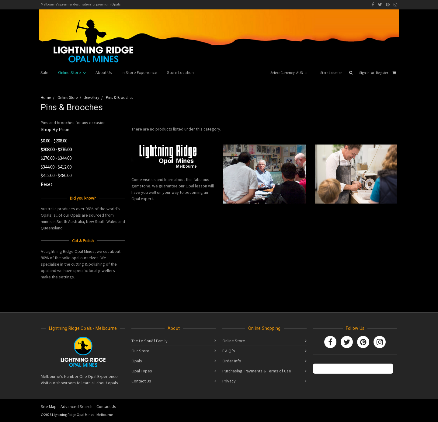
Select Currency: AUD (288, 72)
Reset (46, 184)
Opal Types (141, 371)
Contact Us (141, 381)
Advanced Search (76, 406)
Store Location (331, 72)
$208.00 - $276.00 (56, 149)
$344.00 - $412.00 (56, 167)
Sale (44, 72)
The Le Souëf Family (149, 341)
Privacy (229, 381)
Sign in (364, 72)
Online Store (72, 72)
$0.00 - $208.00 (54, 141)
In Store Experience (139, 72)
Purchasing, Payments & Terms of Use (256, 371)
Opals (136, 361)
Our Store (140, 351)
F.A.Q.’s (228, 351)
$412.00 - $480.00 (56, 175)
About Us (104, 72)
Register (382, 72)
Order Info (231, 361)
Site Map (49, 406)
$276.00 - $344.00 (56, 158)
